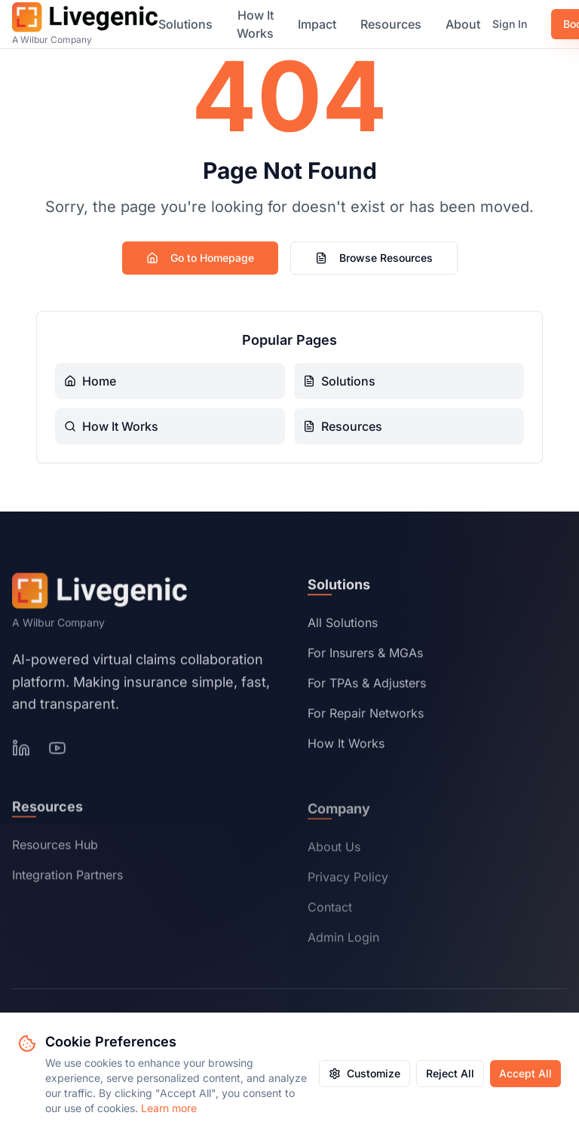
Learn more (169, 1108)
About (463, 24)
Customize (364, 1073)
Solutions (185, 24)
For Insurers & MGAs (365, 655)
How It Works (255, 24)
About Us (334, 849)
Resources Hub (55, 847)
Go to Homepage (200, 257)
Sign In (509, 23)
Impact (317, 24)
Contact (330, 909)
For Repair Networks (366, 716)
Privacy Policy (348, 879)
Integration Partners (67, 877)
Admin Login (343, 940)
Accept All (525, 1073)
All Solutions (343, 625)
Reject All (450, 1073)
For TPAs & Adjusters (367, 685)
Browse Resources (374, 257)
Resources (390, 24)
